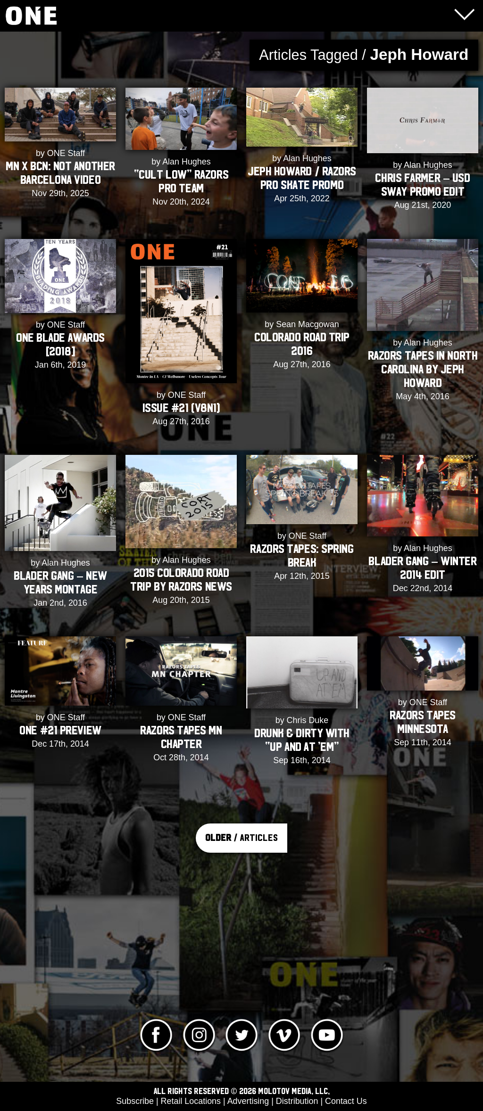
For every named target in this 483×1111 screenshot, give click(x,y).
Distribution (297, 1101)
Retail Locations (191, 1101)
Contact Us (346, 1101)
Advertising (248, 1101)
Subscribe (135, 1101)
